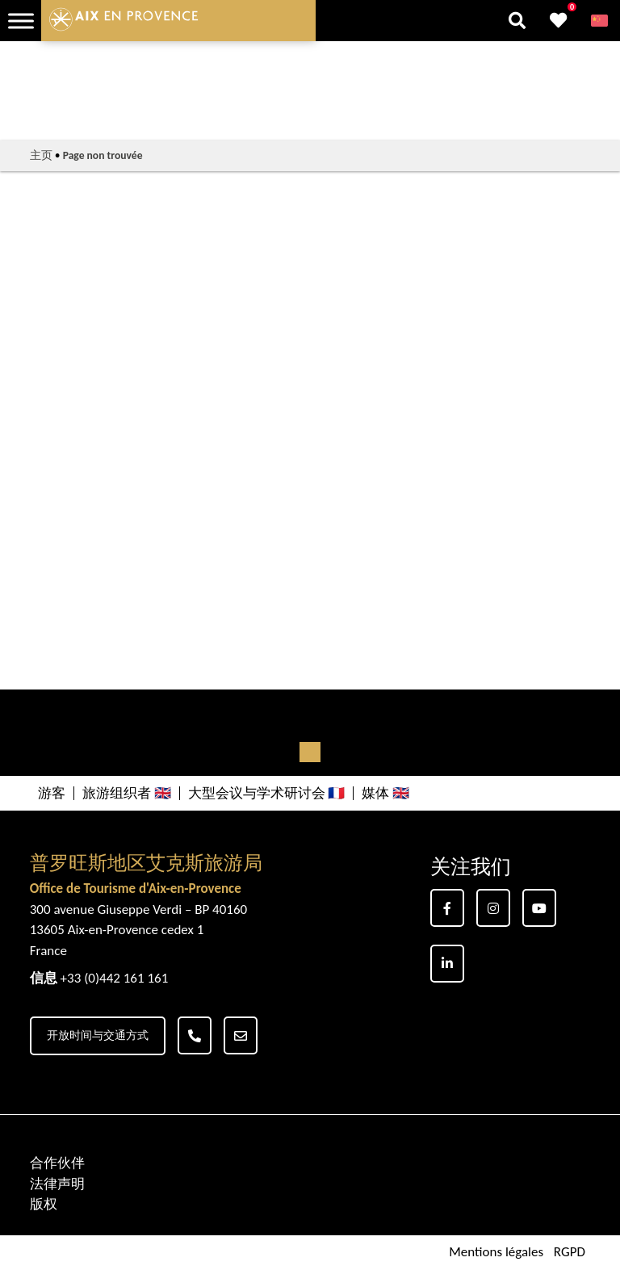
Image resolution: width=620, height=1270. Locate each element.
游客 (51, 793)
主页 (41, 155)
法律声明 (57, 1184)
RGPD (569, 1252)
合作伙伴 (57, 1163)
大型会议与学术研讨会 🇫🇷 (267, 793)
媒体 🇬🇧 (385, 793)
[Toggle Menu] (21, 20)
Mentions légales (496, 1252)
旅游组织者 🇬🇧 (126, 793)
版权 (43, 1204)
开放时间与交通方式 (98, 1035)
